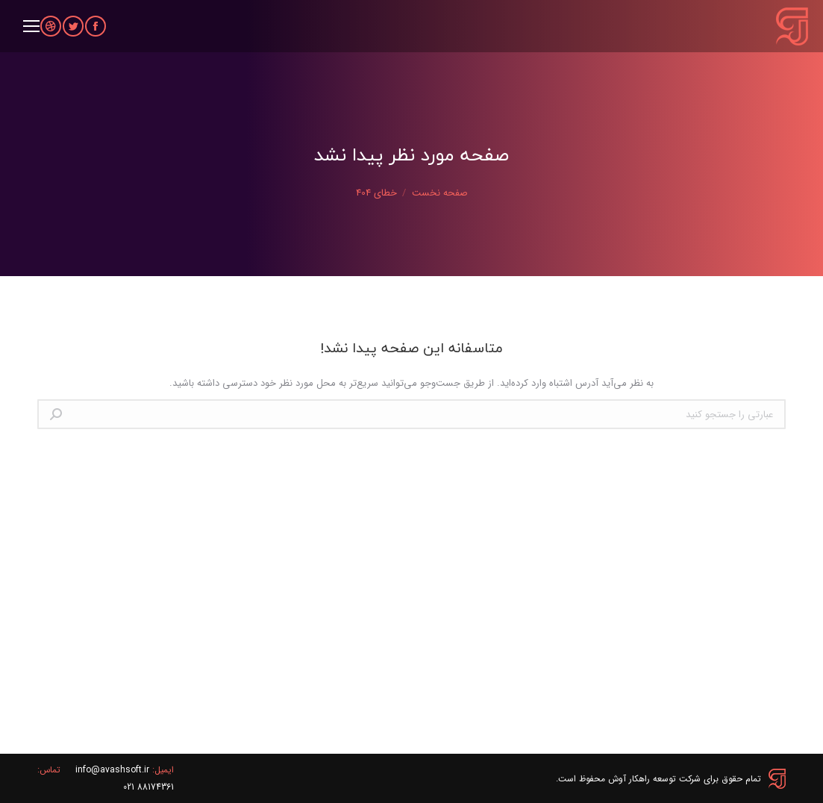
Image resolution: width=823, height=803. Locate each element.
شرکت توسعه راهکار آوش (654, 779)
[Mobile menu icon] (31, 26)
